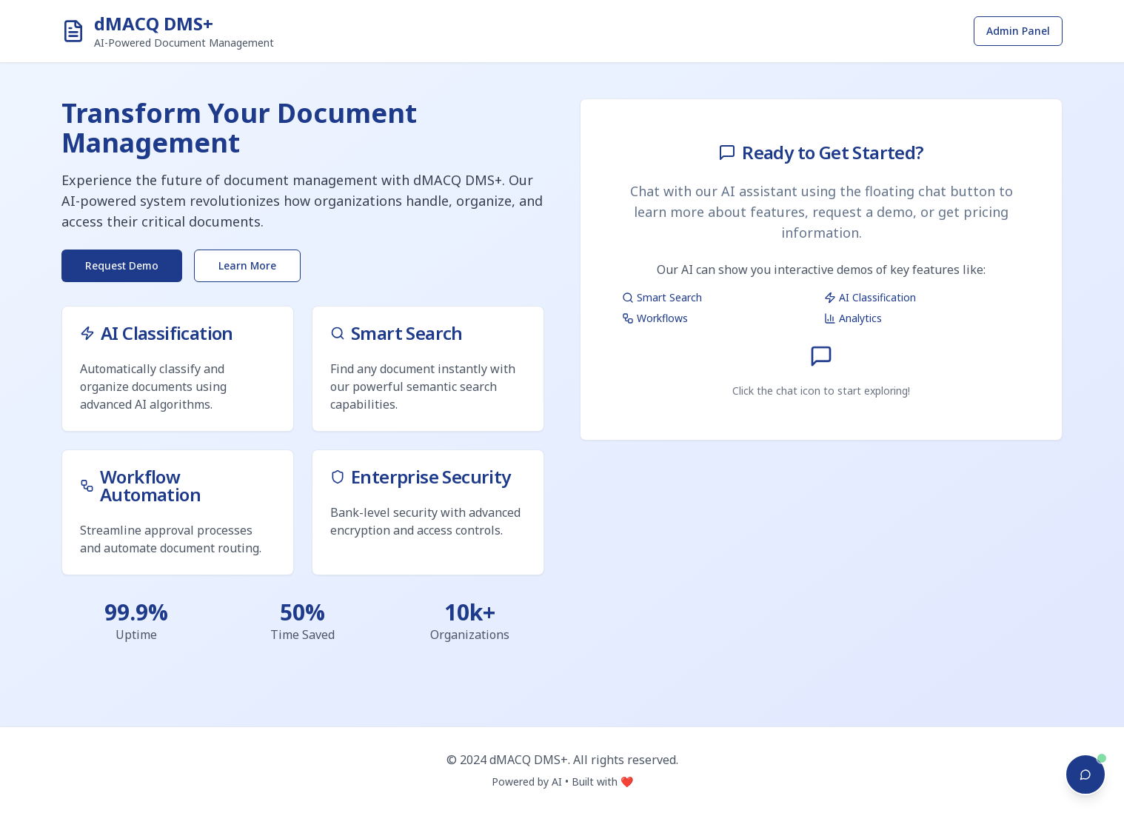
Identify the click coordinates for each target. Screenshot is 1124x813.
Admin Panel (1018, 31)
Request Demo (121, 265)
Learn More (247, 265)
